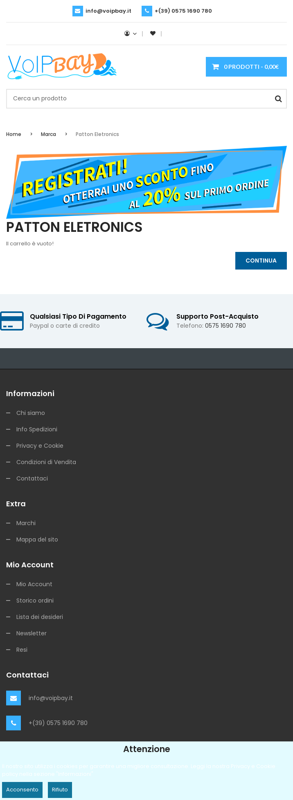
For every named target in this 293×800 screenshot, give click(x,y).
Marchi (26, 523)
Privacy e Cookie (39, 446)
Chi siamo (30, 413)
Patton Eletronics (97, 134)
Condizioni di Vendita (46, 462)
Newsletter (31, 633)
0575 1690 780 (225, 326)
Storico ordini (35, 600)
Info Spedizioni (36, 429)
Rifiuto (60, 789)
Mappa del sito (37, 539)
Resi (21, 650)
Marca (48, 134)
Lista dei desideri (39, 617)
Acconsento (22, 789)
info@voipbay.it (108, 11)
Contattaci (32, 478)
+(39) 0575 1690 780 (183, 11)
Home (13, 134)
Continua (261, 260)
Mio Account (34, 584)
